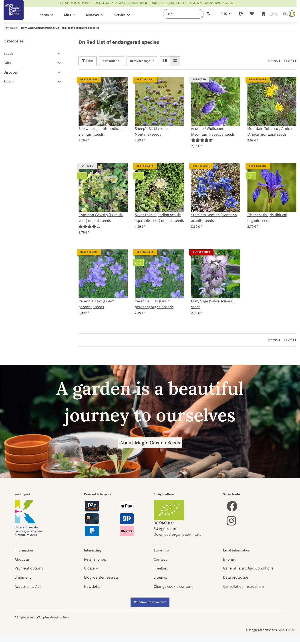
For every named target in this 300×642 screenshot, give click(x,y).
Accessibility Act (28, 586)
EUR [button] (224, 14)
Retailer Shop (95, 559)
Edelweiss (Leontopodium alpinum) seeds (100, 131)
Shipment (23, 577)
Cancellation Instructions (243, 586)
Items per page (140, 61)
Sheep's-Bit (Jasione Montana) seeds (151, 131)
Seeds (8, 53)
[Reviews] (202, 140)
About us (22, 559)
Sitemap (160, 577)
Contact (160, 559)
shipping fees (59, 617)
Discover (11, 72)
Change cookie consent (173, 586)
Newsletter (93, 586)
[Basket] (269, 14)
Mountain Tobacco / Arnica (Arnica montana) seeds (269, 131)
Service (9, 82)
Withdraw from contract (150, 602)
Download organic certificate (177, 534)
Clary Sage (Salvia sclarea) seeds (212, 304)
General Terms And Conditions (248, 568)
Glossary (91, 568)
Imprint (229, 559)
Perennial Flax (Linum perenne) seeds (97, 304)
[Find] (183, 14)
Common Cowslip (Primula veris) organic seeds (101, 217)
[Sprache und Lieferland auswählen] (288, 14)
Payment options (29, 568)
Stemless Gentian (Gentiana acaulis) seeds (214, 217)
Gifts (7, 63)
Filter (87, 61)
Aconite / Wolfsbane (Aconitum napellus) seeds (213, 131)
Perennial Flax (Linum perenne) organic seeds (154, 304)
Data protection (236, 577)
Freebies (161, 568)
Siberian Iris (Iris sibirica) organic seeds (267, 217)
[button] (240, 14)
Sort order (110, 61)
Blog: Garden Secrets (101, 577)
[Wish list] (251, 14)
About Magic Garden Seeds (150, 443)
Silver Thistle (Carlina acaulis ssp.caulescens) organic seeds (159, 217)
